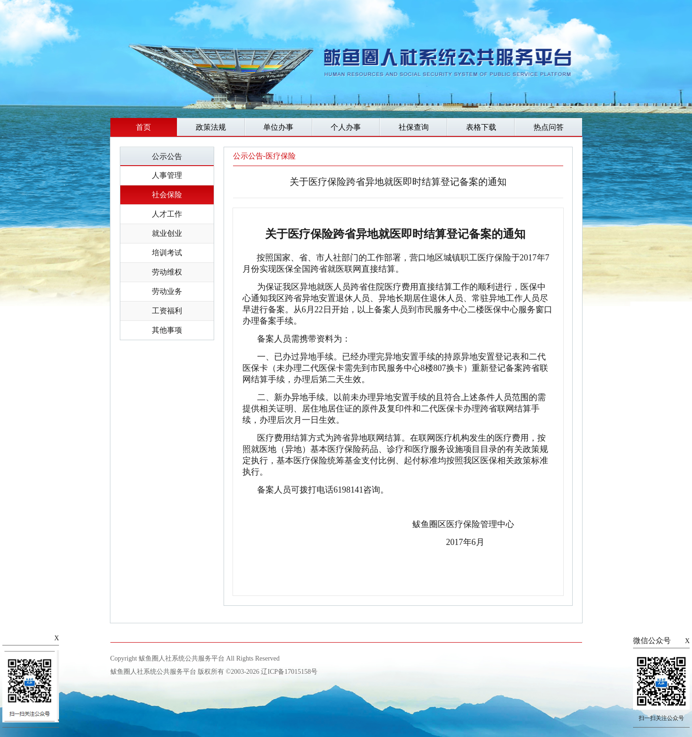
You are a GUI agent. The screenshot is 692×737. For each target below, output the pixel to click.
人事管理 (167, 175)
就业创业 (167, 233)
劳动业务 (167, 291)
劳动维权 (167, 272)
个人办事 (346, 127)
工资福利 (167, 311)
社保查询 (414, 127)
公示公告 (167, 156)
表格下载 (481, 127)
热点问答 (549, 127)
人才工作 (167, 214)
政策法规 (211, 127)
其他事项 (167, 330)
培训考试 (167, 253)
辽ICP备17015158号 (289, 671)
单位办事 (278, 127)
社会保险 (167, 195)
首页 (143, 127)
